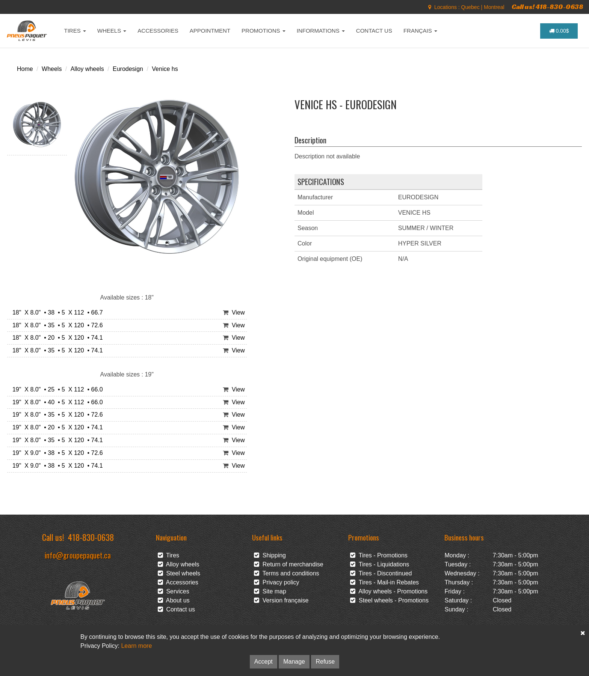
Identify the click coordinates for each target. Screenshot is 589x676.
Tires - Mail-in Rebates (384, 582)
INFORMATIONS (321, 30)
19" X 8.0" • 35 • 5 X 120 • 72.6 (56, 414)
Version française (281, 600)
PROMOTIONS (263, 30)
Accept (263, 661)
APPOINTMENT (210, 30)
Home (25, 69)
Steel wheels (179, 573)
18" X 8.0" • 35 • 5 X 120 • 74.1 (56, 350)
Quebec (470, 7)
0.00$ (559, 31)
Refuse (325, 661)
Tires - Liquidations (379, 564)
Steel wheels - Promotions (389, 600)
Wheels (52, 69)
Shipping (270, 555)
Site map (270, 591)
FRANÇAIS (420, 30)
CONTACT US (374, 30)
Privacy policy (276, 582)
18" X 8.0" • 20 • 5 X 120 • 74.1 (56, 337)
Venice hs (165, 69)
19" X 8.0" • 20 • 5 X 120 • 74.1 (56, 427)
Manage (294, 661)
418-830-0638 (91, 537)
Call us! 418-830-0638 (547, 6)
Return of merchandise (288, 564)
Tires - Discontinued (381, 573)
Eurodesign (128, 69)
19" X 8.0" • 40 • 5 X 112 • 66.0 (56, 402)
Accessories (178, 582)
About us (174, 600)
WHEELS (112, 30)
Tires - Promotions (379, 555)
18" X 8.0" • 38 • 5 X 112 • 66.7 (56, 312)
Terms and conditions (286, 573)
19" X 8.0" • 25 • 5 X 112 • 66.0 (56, 389)
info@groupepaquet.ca (78, 555)
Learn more (136, 646)
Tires (169, 555)
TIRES (75, 30)
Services (173, 591)
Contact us (176, 609)
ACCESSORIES (157, 30)
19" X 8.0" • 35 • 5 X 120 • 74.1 (56, 440)
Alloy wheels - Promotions (388, 591)
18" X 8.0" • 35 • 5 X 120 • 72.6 (56, 325)
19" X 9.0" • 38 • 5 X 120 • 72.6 (56, 453)
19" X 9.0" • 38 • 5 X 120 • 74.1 (56, 465)
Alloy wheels (87, 69)
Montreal (494, 7)
